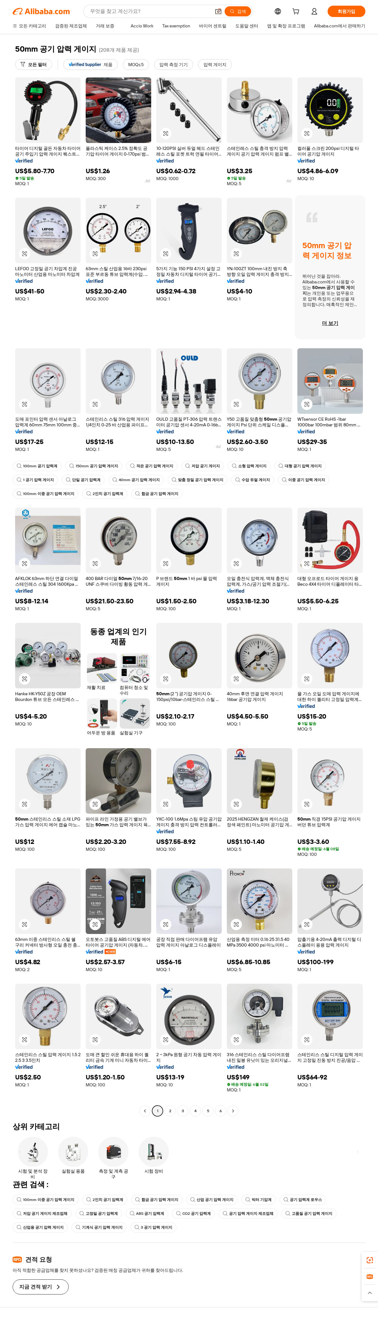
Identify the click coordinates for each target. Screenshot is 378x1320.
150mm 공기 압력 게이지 (93, 466)
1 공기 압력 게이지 (35, 479)
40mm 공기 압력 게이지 (136, 479)
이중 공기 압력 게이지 (303, 479)
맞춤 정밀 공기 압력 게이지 (197, 479)
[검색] (238, 11)
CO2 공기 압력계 (193, 1213)
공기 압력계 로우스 (303, 1199)
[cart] (297, 12)
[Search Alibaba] (149, 11)
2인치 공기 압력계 (104, 493)
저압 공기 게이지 (202, 466)
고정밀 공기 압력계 (98, 1213)
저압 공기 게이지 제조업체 (42, 1213)
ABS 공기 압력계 (147, 1213)
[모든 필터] (33, 64)
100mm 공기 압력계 (37, 466)
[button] (218, 11)
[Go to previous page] (145, 1111)
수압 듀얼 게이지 (252, 479)
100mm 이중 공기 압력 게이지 (45, 493)
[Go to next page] (233, 1111)
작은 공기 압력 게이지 (151, 466)
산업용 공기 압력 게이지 (40, 1227)
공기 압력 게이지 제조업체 (248, 1213)
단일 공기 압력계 (83, 479)
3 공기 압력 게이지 (153, 1227)
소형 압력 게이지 (249, 466)
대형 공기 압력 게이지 (300, 466)
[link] (370, 1260)
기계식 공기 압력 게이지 (99, 1227)
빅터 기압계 (258, 1199)
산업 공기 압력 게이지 (211, 1199)
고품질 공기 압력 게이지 (308, 1213)
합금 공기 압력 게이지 (156, 493)
